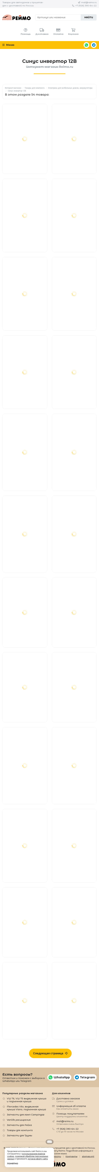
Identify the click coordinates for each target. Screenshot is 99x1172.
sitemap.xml (88, 1156)
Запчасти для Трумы (19, 1135)
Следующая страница (50, 1053)
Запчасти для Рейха (19, 1125)
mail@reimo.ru (89, 2)
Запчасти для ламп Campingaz (25, 1114)
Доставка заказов (68, 1099)
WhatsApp (86, 45)
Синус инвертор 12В (17, 91)
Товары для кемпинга (34, 88)
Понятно (12, 1163)
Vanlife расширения (19, 1119)
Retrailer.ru (50, 1141)
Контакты (71, 1156)
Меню (8, 44)
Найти (88, 17)
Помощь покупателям (71, 1115)
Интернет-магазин (13, 88)
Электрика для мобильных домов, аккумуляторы (70, 88)
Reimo (16, 17)
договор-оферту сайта (38, 1159)
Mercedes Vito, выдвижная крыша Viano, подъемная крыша (26, 1108)
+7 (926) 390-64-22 (86, 5)
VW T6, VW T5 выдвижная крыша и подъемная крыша (26, 1100)
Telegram (94, 45)
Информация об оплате (71, 1107)
